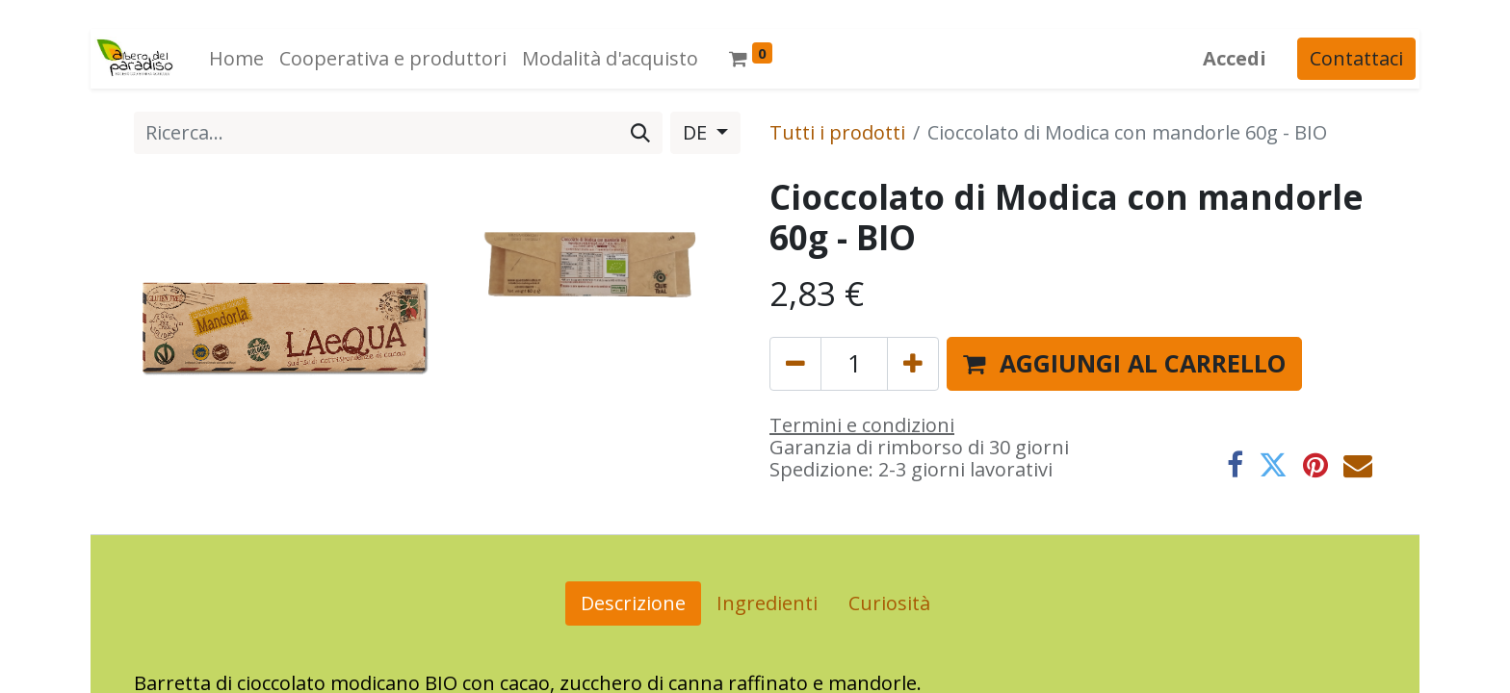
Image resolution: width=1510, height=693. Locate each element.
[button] (1124, 364)
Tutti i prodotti (837, 132)
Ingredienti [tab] (767, 603)
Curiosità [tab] (889, 603)
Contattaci (1360, 58)
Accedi (1238, 58)
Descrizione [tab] (633, 603)
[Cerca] (640, 133)
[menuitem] (232, 59)
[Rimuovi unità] (795, 364)
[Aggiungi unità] (913, 364)
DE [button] (697, 132)
